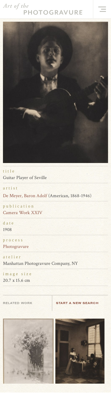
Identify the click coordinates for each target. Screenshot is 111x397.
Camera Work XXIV (22, 213)
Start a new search (80, 303)
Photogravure (16, 246)
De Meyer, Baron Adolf (25, 196)
